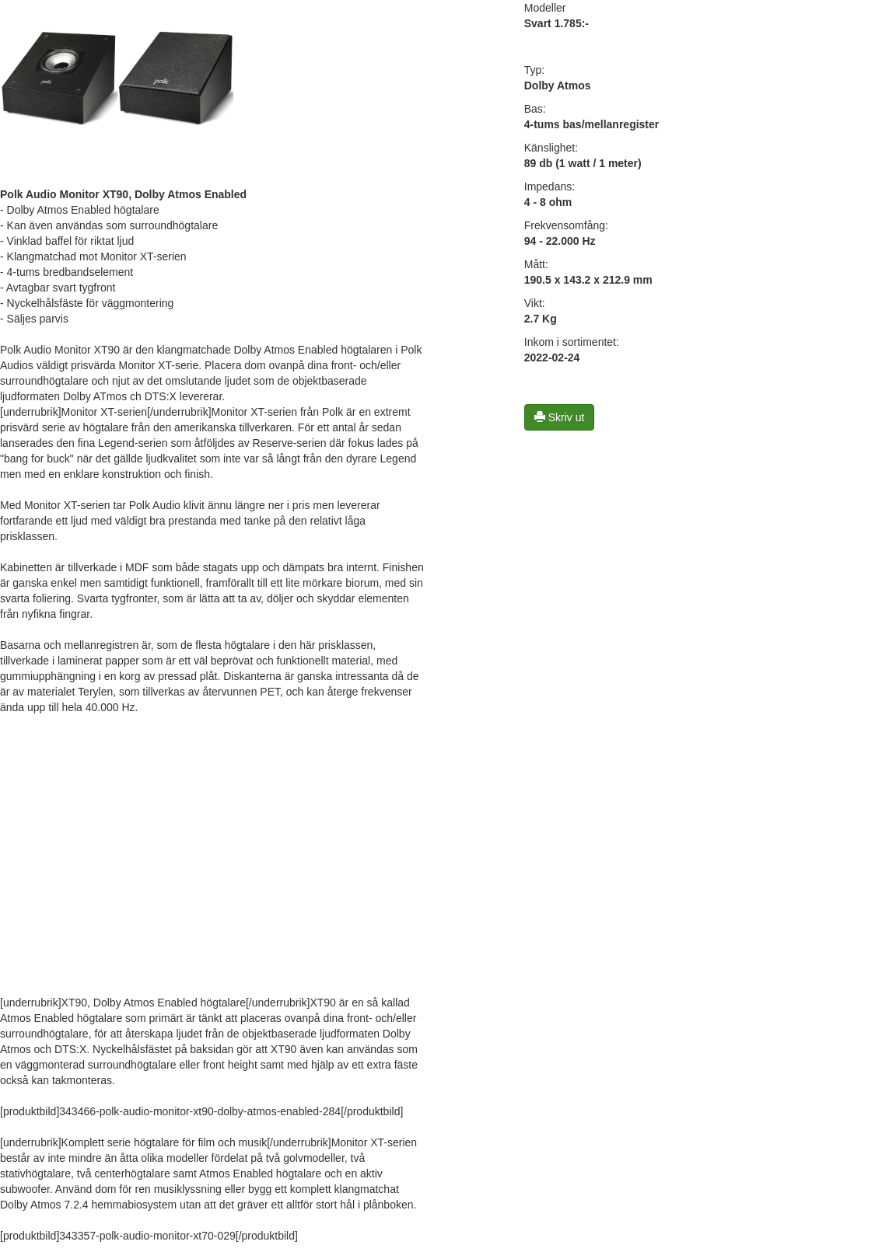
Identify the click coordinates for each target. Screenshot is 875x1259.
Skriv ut (559, 417)
